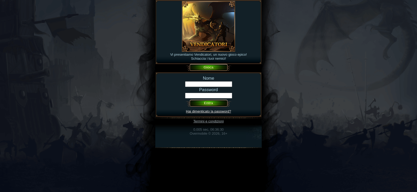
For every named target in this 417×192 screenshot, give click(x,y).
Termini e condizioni (208, 121)
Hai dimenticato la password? (208, 111)
